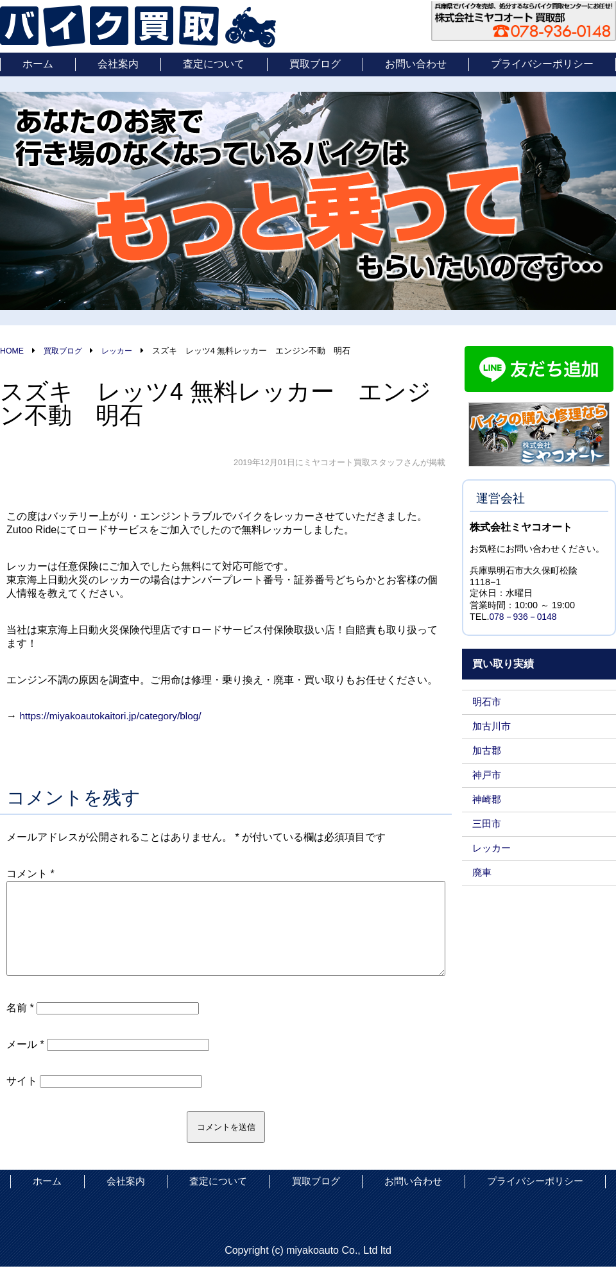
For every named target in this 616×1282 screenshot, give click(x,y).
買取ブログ (315, 63)
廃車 (482, 872)
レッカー (492, 848)
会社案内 (118, 63)
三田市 (487, 824)
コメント (30, 873)
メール (25, 1059)
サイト (21, 1096)
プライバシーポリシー (542, 63)
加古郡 (487, 751)
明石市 (487, 702)
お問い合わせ (416, 63)
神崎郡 (487, 799)
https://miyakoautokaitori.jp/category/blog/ (113, 715)
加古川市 (492, 726)
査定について (213, 63)
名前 (20, 1023)
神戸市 (487, 775)
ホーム (37, 63)
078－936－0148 (523, 617)
